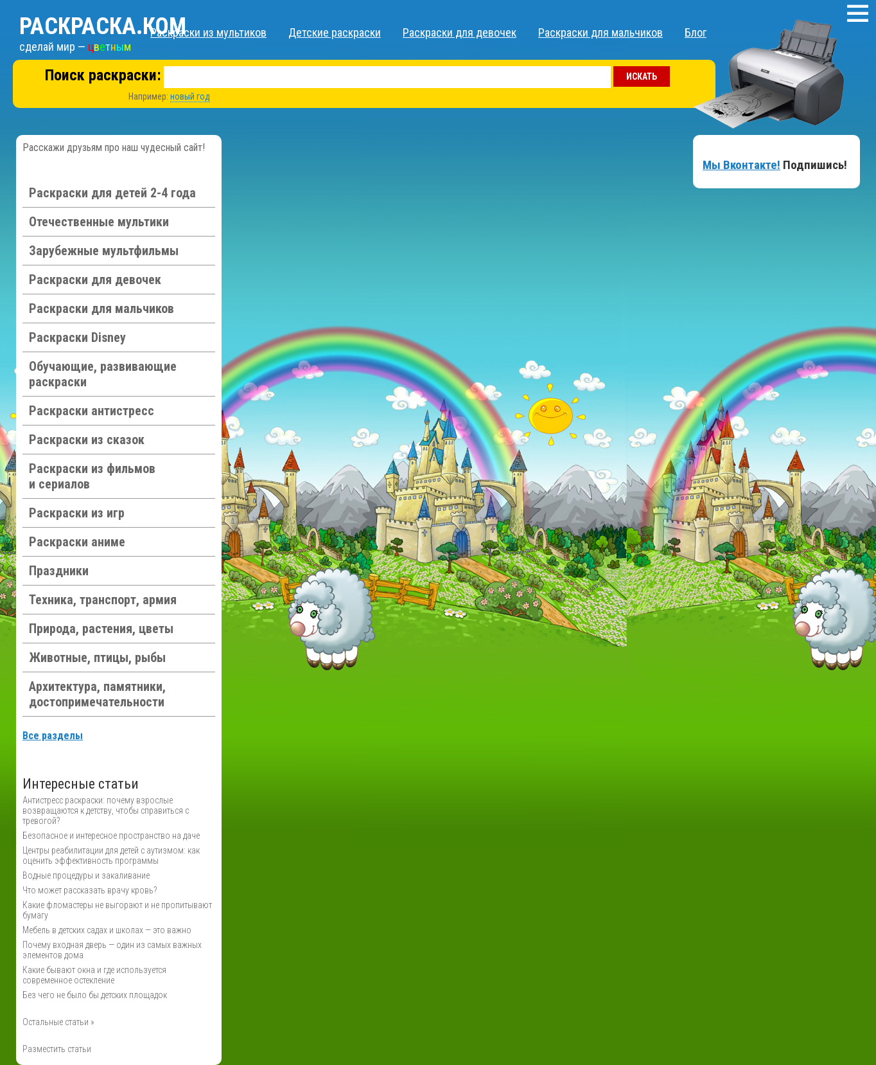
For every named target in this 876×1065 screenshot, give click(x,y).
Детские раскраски (334, 32)
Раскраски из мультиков (208, 32)
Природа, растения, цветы (101, 628)
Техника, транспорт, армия (103, 599)
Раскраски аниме (77, 542)
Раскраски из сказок (87, 439)
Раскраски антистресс (91, 410)
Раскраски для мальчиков (600, 32)
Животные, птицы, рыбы (97, 657)
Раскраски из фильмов (92, 476)
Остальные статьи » (58, 1022)
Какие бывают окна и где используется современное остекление (94, 975)
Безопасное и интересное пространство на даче (111, 835)
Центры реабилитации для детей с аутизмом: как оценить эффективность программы (111, 855)
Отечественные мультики (99, 221)
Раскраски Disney (77, 337)
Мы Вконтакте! (741, 164)
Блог (695, 32)
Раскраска (102, 26)
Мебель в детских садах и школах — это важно (106, 930)
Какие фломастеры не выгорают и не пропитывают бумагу (117, 910)
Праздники (59, 570)
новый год (190, 96)
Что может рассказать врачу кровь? (89, 890)
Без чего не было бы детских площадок (94, 995)
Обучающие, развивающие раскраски (103, 374)
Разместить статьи (56, 1049)
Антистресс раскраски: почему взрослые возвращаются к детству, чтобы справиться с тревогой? (105, 810)
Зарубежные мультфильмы (104, 250)
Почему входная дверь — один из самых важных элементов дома (112, 950)
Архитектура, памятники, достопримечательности (97, 694)
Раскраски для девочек (459, 32)
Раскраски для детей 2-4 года (112, 193)
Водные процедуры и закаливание (86, 875)
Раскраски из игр (77, 513)
